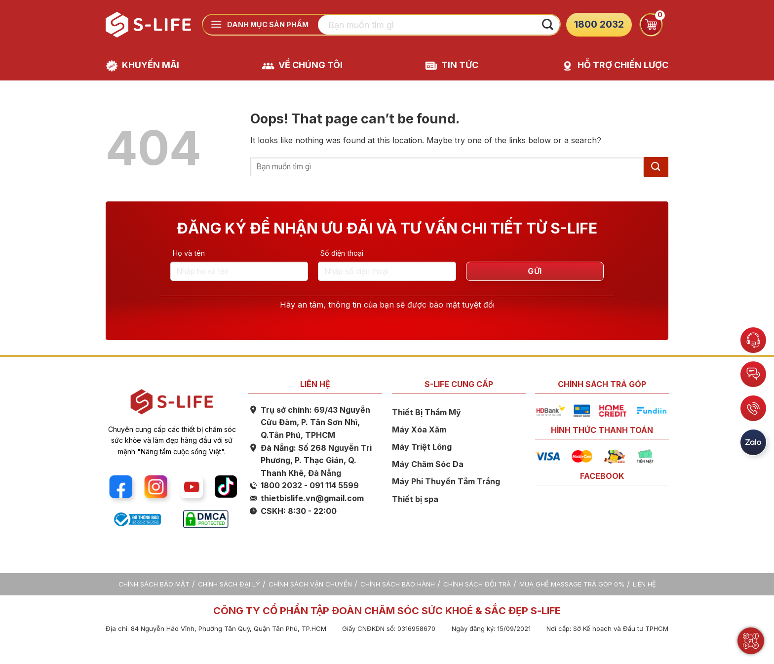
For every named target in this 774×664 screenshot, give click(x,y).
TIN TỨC (459, 65)
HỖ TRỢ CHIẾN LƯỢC (623, 65)
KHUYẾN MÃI (150, 65)
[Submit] (547, 24)
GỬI (535, 271)
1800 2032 (599, 24)
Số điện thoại (341, 253)
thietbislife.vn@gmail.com (312, 498)
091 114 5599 (334, 485)
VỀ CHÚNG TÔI (310, 65)
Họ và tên (189, 253)
